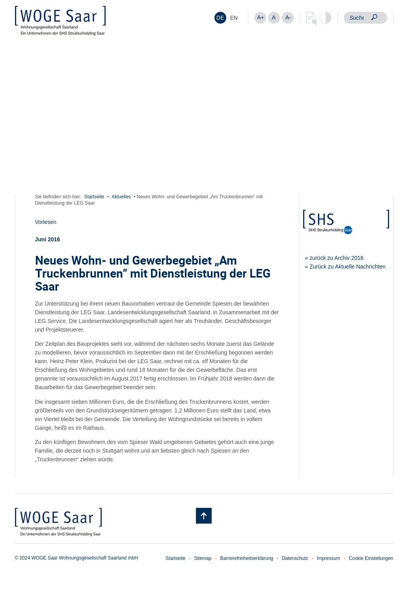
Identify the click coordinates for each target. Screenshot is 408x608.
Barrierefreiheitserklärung (246, 558)
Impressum (328, 558)
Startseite (94, 197)
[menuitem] (220, 18)
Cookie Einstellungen (371, 558)
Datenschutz (295, 558)
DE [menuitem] (220, 18)
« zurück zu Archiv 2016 (334, 258)
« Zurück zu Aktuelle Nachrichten (345, 266)
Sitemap (202, 558)
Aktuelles (121, 197)
